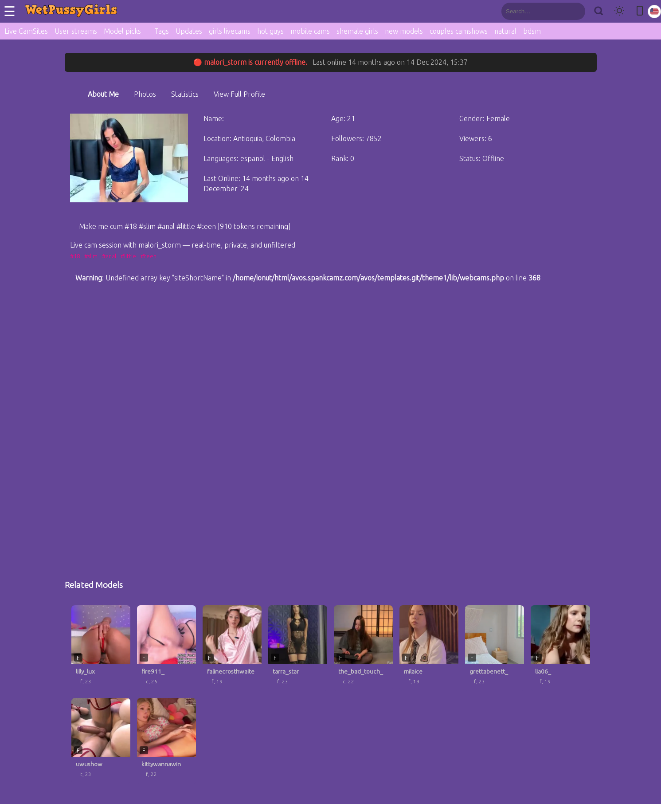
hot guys (270, 31)
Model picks (122, 31)
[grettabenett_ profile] (494, 648)
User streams (76, 31)
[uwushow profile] (100, 741)
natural (505, 31)
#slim (91, 256)
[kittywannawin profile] (166, 741)
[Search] (598, 11)
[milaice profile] (428, 648)
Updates (189, 31)
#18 (75, 256)
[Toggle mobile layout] (640, 11)
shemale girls (357, 31)
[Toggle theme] (619, 11)
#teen (148, 256)
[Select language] (654, 11)
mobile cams (310, 31)
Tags (161, 31)
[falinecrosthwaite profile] (232, 648)
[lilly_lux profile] (100, 648)
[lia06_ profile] (560, 648)
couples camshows (459, 31)
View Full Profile (239, 94)
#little (128, 256)
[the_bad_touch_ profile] (363, 648)
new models (404, 31)
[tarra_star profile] (297, 648)
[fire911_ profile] (166, 648)
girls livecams (229, 31)
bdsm (532, 31)
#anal (109, 256)
